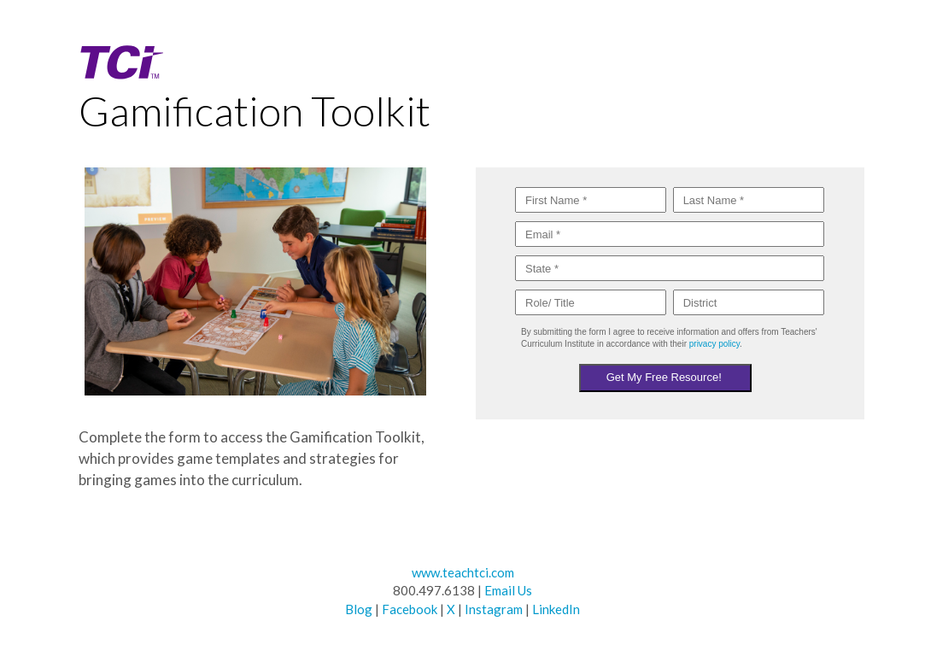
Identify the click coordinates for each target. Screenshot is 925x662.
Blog (358, 609)
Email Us (508, 590)
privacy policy (714, 344)
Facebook (409, 609)
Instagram (494, 609)
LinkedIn (556, 609)
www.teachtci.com (463, 572)
